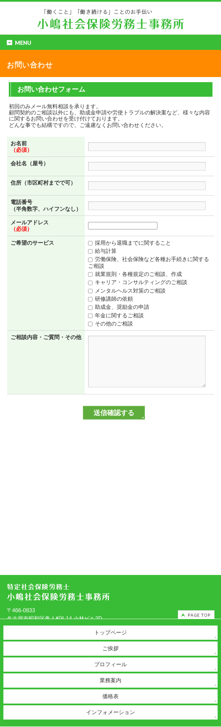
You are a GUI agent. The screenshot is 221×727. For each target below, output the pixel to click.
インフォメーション (110, 712)
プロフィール (110, 664)
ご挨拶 (110, 648)
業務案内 (110, 680)
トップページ (110, 632)
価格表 (110, 696)
